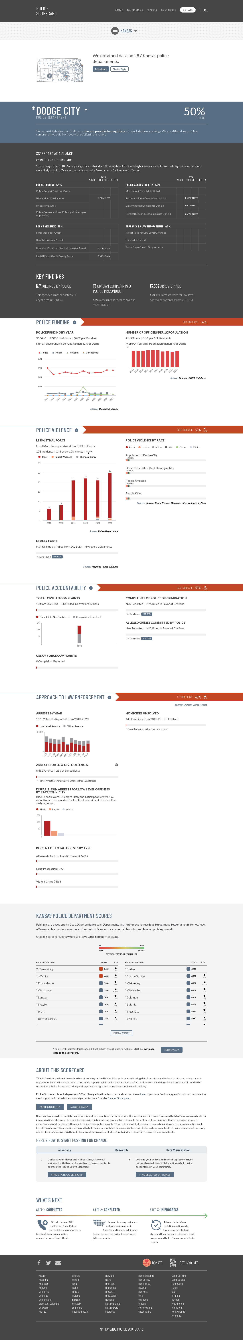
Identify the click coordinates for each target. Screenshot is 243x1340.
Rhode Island (144, 1311)
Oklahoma (143, 1299)
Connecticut (45, 1299)
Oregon (142, 1303)
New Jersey (144, 1279)
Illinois (75, 1291)
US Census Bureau (108, 408)
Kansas (121, 30)
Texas (175, 1287)
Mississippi (111, 1295)
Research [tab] (121, 1150)
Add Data (57, 557)
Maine (108, 1279)
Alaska (42, 1275)
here (142, 1094)
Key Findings (135, 10)
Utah (174, 1291)
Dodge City (58, 110)
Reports (152, 10)
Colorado (43, 1295)
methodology (50, 1106)
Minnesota (110, 1287)
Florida (42, 1311)
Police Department (108, 531)
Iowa (74, 1283)
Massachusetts (80, 1311)
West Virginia (178, 1311)
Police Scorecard (46, 11)
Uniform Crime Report (157, 503)
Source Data (79, 1106)
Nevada (142, 1287)
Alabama (43, 1279)
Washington (178, 1303)
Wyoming (176, 1315)
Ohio (140, 1295)
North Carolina (112, 1303)
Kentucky (76, 1303)
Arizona (43, 1287)
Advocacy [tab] (64, 1150)
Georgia (76, 1275)
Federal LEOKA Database (192, 378)
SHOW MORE (121, 1033)
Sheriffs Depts (119, 69)
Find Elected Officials (154, 1174)
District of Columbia (49, 1303)
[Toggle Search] (205, 10)
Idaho (75, 1287)
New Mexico (144, 1283)
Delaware (43, 1307)
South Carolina (179, 1275)
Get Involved (189, 1262)
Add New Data (172, 1050)
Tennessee (177, 1283)
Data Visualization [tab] (178, 1150)
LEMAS (202, 503)
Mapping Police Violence (105, 566)
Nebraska (110, 1311)
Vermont (176, 1299)
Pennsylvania (145, 1307)
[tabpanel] (121, 1167)
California (44, 1291)
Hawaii (75, 1279)
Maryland (109, 1275)
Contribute (168, 10)
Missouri (109, 1291)
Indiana (76, 1295)
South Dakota (178, 1279)
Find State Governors (66, 1174)
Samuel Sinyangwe (118, 1098)
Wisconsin (177, 1307)
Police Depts (101, 69)
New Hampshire (146, 1275)
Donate (188, 10)
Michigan (110, 1283)
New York (142, 1291)
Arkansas (43, 1283)
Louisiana (77, 1307)
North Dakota (111, 1307)
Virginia (176, 1295)
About (119, 10)
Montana (109, 1299)
